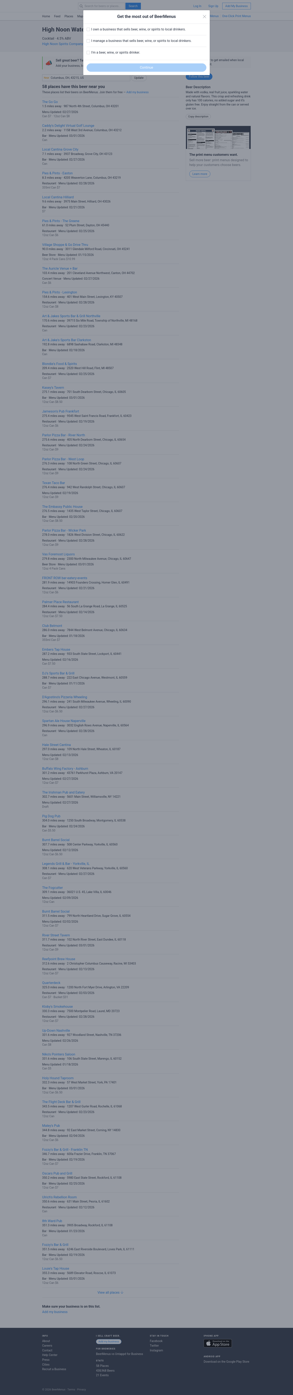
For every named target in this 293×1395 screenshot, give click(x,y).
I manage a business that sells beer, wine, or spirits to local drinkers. (141, 41)
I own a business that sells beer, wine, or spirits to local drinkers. (138, 29)
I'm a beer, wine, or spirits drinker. (115, 52)
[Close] (204, 17)
